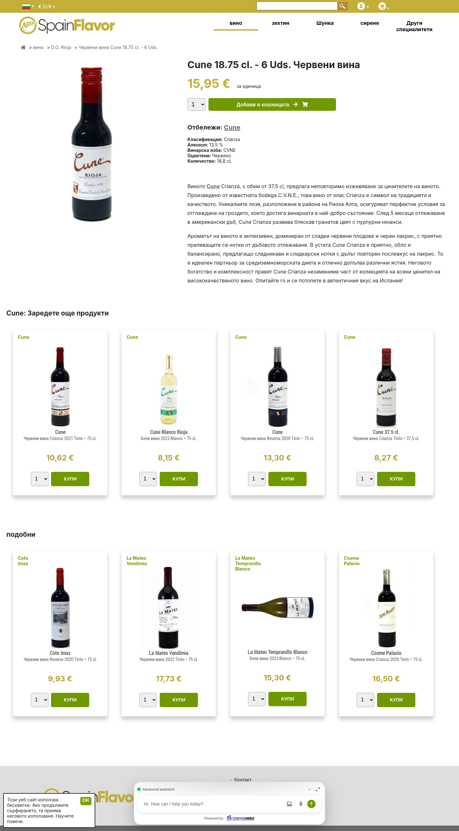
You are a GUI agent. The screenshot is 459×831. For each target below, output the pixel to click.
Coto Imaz (23, 560)
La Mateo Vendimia (137, 560)
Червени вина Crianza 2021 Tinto (54, 438)
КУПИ (70, 478)
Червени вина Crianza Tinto (378, 438)
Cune (232, 127)
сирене (370, 23)
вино (236, 23)
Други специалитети (414, 26)
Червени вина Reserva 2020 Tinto (271, 438)
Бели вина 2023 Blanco (162, 438)
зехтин (280, 23)
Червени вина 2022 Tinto (162, 659)
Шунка (325, 23)
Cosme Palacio (352, 560)
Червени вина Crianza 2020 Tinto (380, 659)
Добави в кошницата (272, 104)
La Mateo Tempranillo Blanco (248, 563)
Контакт (242, 779)
